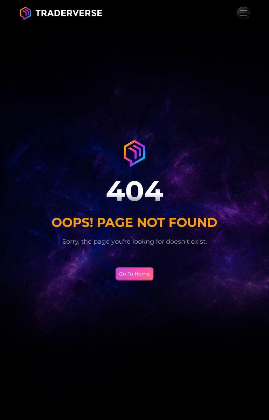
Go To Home (134, 274)
